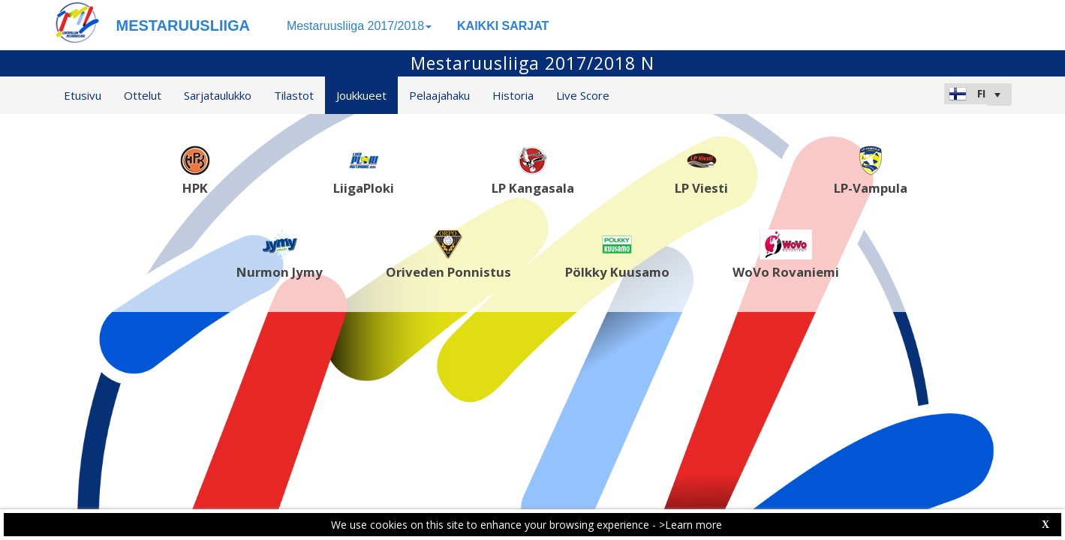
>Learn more (690, 525)
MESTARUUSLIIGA (183, 25)
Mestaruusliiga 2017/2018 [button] (359, 26)
